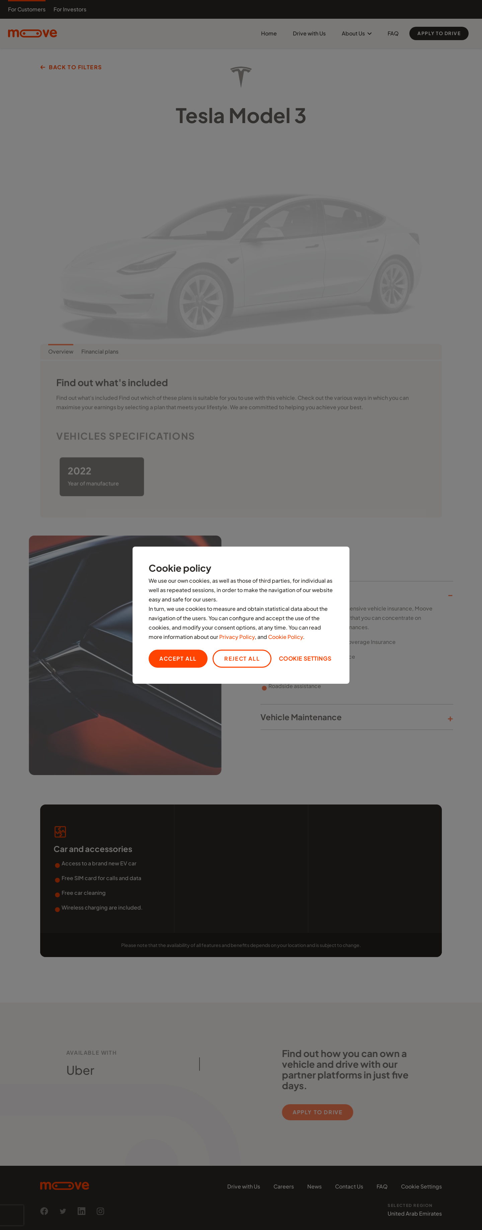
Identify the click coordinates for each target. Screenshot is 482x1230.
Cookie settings (305, 658)
